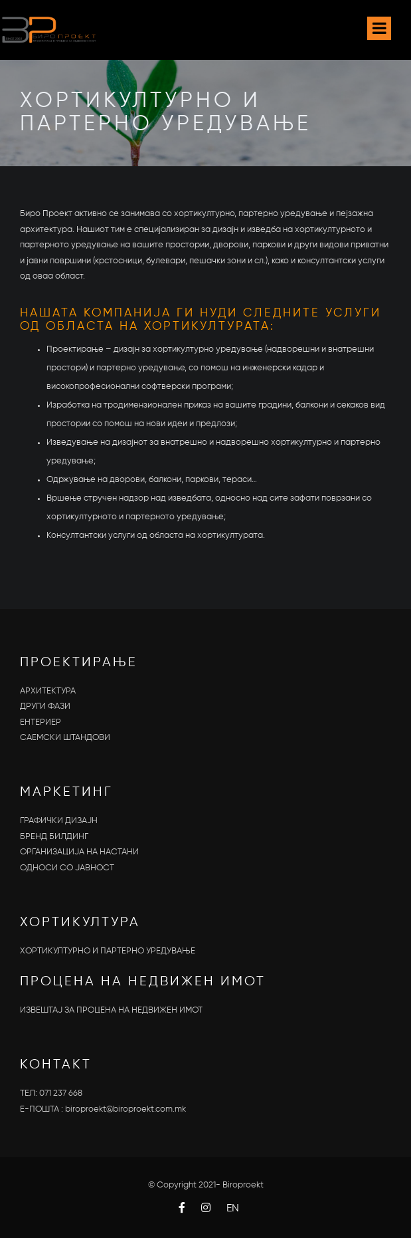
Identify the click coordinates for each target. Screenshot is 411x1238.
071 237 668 (60, 1093)
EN (232, 1208)
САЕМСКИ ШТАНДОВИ (65, 737)
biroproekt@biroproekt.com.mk (125, 1109)
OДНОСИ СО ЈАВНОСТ (67, 868)
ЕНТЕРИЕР (40, 722)
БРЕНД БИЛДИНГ (54, 836)
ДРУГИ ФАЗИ (45, 706)
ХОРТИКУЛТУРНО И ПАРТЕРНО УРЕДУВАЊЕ (107, 951)
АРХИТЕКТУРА (48, 691)
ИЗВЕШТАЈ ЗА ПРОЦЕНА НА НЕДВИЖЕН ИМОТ (111, 1010)
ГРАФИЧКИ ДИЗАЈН (59, 820)
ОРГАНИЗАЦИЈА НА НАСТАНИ (79, 852)
